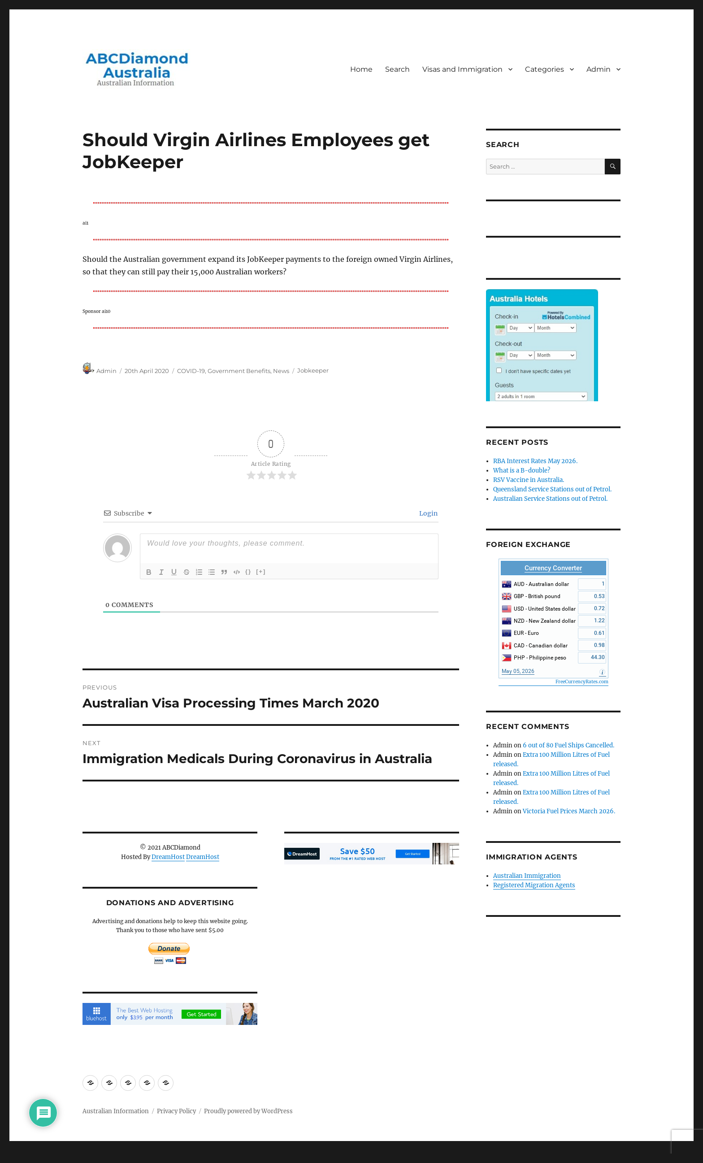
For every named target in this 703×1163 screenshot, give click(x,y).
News (281, 370)
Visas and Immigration (462, 69)
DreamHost (168, 857)
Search (397, 69)
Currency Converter (553, 568)
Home (361, 69)
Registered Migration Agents (534, 885)
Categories (544, 69)
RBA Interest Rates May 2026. (535, 461)
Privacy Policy (176, 1111)
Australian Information (115, 1111)
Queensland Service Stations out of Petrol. (552, 489)
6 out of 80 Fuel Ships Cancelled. (568, 745)
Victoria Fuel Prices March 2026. (569, 811)
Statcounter (21, 1156)
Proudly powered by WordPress (248, 1111)
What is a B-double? (521, 470)
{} (248, 571)
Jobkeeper (313, 370)
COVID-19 (191, 370)
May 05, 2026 (518, 671)
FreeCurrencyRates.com (581, 682)
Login (428, 513)
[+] (261, 571)
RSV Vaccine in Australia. (528, 480)
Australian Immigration (527, 876)
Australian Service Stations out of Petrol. (550, 499)
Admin (598, 69)
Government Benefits (239, 370)
